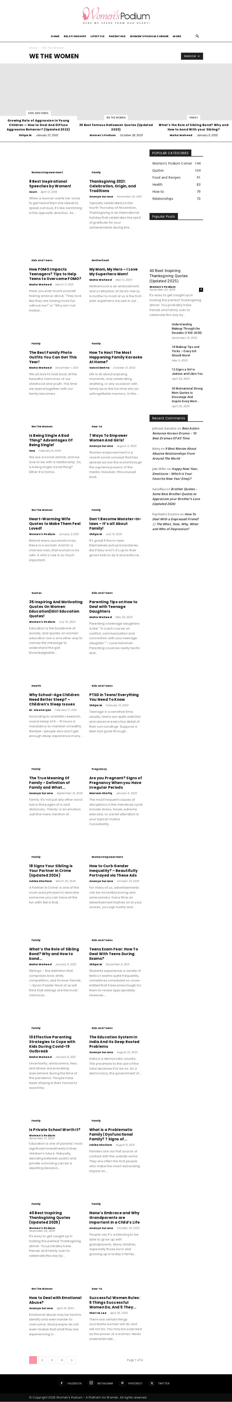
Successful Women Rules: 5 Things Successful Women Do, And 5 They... (114, 1303)
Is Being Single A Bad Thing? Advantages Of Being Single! (51, 440)
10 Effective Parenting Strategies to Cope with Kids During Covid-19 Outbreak (52, 1044)
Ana (32, 451)
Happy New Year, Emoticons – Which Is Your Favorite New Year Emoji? (175, 474)
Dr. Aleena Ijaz (40, 710)
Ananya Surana (101, 197)
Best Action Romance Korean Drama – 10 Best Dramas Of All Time (175, 433)
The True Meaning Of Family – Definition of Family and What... (49, 783)
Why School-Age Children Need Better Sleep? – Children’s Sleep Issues (54, 700)
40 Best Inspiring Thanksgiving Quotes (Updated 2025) (50, 1218)
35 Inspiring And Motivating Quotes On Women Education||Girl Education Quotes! (56, 609)
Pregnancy (99, 769)
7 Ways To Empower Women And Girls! (108, 438)
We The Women (116, 118)
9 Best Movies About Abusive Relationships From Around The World (174, 454)
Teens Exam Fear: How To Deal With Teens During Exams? (113, 954)
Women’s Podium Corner (149, 36)
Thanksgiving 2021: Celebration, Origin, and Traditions (112, 186)
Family (193, 118)
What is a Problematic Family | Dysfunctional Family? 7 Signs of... (111, 1134)
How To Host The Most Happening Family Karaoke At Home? (115, 357)
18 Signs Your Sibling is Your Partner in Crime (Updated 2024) (51, 871)
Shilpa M (25, 135)
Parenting (117, 36)
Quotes (36, 593)
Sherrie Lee (98, 1313)
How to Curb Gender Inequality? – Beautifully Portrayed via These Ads (113, 871)
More (177, 36)
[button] (197, 36)
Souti (33, 192)
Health (36, 686)
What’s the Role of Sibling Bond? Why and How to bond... (54, 954)
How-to (97, 427)
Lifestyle (97, 36)
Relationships (75, 36)
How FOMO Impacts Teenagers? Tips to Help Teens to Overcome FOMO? (55, 274)
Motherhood (100, 260)
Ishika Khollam (40, 881)
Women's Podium (103, 135)
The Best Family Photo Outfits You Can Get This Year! (53, 357)
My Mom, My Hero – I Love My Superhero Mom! (113, 272)
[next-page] (72, 1360)
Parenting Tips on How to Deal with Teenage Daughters (113, 607)
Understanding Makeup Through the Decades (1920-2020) (187, 329)
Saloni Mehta (99, 368)
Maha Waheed (181, 135)
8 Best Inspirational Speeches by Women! (50, 184)
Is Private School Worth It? (55, 1129)
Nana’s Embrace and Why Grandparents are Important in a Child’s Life (114, 1218)
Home (55, 36)
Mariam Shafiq (100, 793)
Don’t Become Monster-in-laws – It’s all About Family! (115, 524)
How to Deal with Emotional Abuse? (55, 1300)
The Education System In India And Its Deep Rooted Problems (114, 1042)
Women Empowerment (47, 172)
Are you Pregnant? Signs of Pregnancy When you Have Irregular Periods (115, 783)
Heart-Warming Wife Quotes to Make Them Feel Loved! (55, 524)
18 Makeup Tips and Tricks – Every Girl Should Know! (186, 351)
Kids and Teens (38, 113)
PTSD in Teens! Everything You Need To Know (114, 697)
